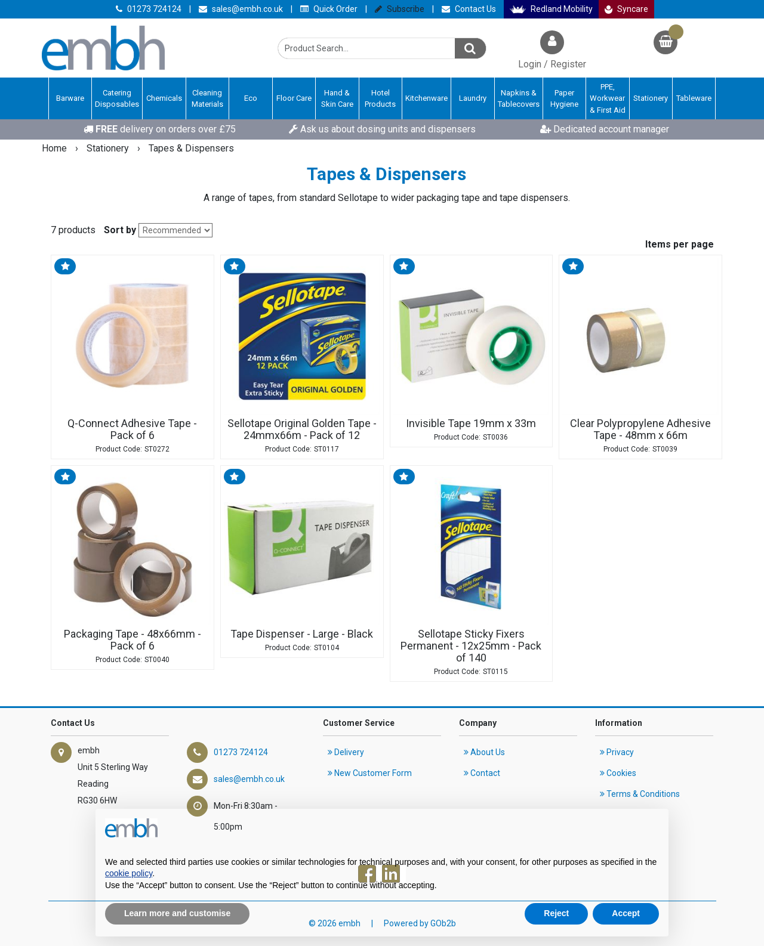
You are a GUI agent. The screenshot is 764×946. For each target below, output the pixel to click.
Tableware (693, 98)
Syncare (627, 9)
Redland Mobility (551, 9)
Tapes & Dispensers (191, 148)
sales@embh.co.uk (241, 9)
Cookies (618, 773)
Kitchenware (426, 98)
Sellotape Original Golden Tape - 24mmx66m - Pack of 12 (302, 429)
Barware (70, 98)
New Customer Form (370, 773)
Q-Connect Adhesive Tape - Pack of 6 (132, 429)
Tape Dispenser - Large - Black (301, 634)
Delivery (346, 752)
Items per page (679, 244)
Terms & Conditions (640, 794)
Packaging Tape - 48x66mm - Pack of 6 (132, 640)
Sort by (120, 230)
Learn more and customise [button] (177, 913)
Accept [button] (626, 913)
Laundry (472, 98)
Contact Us (469, 9)
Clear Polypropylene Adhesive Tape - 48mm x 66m (640, 429)
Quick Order (329, 9)
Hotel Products (380, 98)
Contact (482, 773)
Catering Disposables (117, 98)
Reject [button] (556, 913)
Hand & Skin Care (337, 98)
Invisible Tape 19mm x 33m (471, 423)
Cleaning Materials (207, 98)
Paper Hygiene (564, 98)
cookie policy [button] (128, 873)
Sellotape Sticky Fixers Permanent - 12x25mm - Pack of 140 (471, 646)
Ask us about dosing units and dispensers (382, 129)
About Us (484, 752)
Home (55, 148)
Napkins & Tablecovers (519, 98)
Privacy (617, 752)
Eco (250, 98)
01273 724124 (148, 9)
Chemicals (164, 98)
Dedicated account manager (604, 129)
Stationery (650, 98)
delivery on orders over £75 (160, 129)
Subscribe (399, 9)
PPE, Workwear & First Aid (608, 98)
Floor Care (294, 98)
